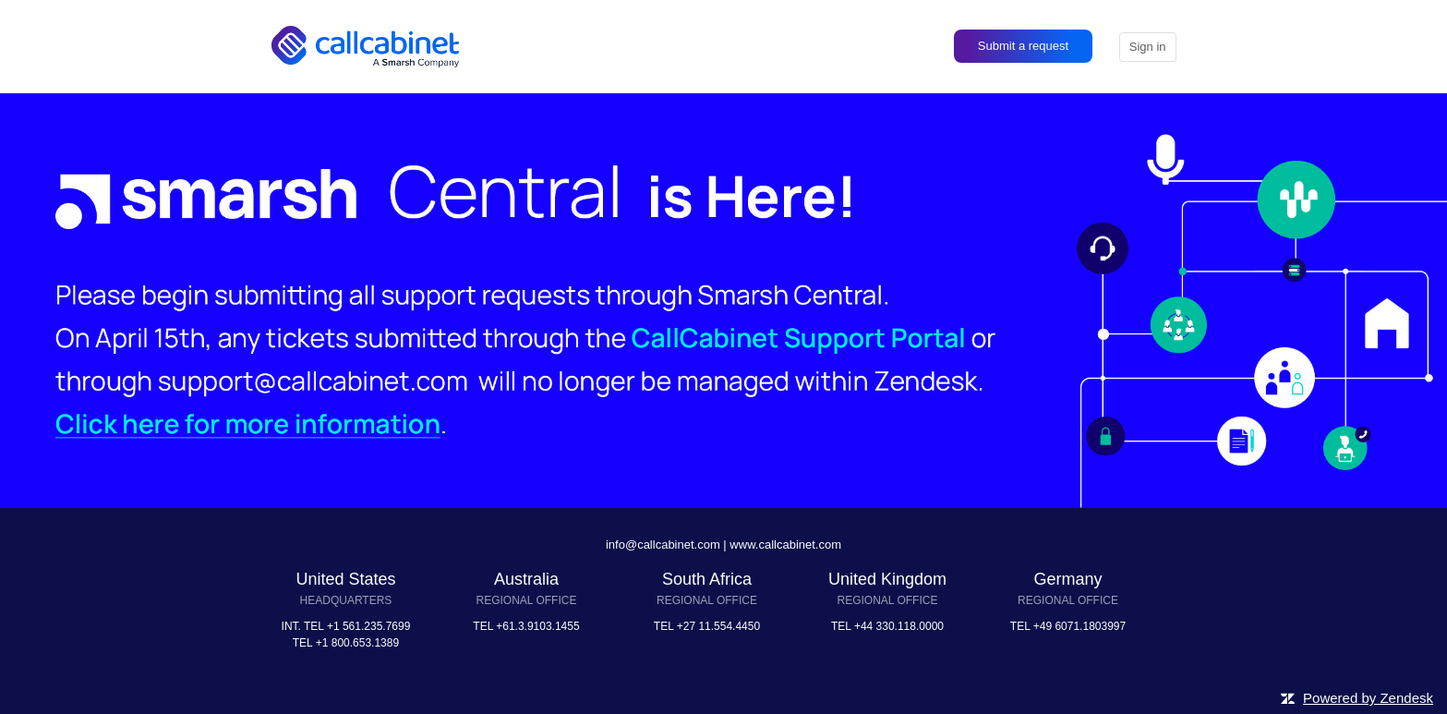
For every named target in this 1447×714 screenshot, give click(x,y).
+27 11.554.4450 (718, 626)
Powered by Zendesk (1368, 698)
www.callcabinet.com (785, 544)
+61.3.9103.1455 (537, 626)
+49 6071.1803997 (1079, 626)
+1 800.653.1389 (357, 642)
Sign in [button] (1147, 47)
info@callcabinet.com (663, 544)
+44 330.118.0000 (899, 626)
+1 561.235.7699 (368, 626)
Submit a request (1023, 46)
